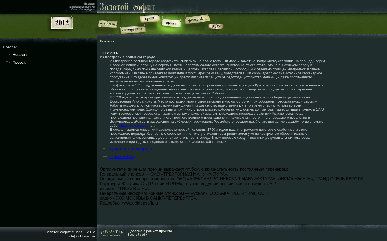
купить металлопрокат (131, 149)
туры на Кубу (122, 156)
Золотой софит (138, 234)
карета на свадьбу (133, 125)
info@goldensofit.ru (82, 236)
